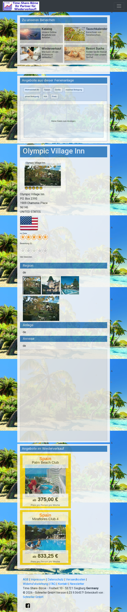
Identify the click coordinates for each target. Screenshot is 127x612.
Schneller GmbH (33, 597)
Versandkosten (75, 579)
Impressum (38, 579)
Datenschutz (56, 579)
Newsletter (77, 584)
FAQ (53, 584)
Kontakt (63, 584)
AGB (25, 579)
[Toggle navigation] (119, 6)
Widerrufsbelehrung (35, 584)
